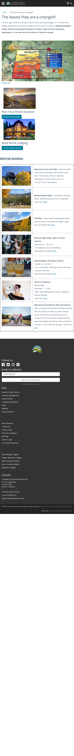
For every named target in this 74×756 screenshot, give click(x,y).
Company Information (10, 402)
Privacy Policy (7, 430)
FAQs (4, 405)
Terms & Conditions (9, 433)
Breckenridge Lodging (10, 454)
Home (4, 12)
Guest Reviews (7, 423)
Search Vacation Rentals (12, 148)
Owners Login (7, 440)
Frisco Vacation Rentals (10, 464)
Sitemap (60, 506)
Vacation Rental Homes (10, 392)
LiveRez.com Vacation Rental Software (60, 511)
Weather (5, 408)
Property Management (10, 395)
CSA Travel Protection (10, 443)
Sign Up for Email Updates (31, 380)
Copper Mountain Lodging (11, 458)
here (45, 202)
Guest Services (7, 399)
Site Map (5, 436)
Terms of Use (44, 506)
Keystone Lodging (8, 467)
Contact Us (6, 426)
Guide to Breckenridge (11, 117)
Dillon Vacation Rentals (10, 461)
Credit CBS (6, 83)
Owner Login (68, 506)
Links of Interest (8, 412)
